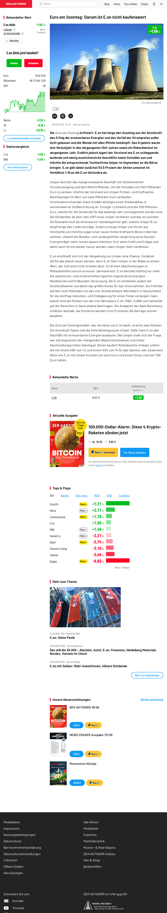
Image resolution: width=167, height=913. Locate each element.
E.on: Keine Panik (62, 638)
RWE (52, 529)
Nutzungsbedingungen (20, 835)
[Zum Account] (117, 4)
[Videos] (144, 4)
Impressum (12, 828)
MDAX (97, 495)
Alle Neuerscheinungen (152, 699)
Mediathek (91, 828)
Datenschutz (12, 841)
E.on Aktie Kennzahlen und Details (24, 138)
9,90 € (76, 754)
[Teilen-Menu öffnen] (54, 116)
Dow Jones (81, 495)
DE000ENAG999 (13, 33)
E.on (52, 523)
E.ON (56, 109)
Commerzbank (57, 517)
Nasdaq (65, 495)
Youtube (14, 908)
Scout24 (54, 504)
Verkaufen (33, 63)
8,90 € (76, 725)
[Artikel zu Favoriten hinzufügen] (70, 116)
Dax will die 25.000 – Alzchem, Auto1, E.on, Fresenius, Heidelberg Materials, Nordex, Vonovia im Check (103, 652)
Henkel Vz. (55, 536)
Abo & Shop (92, 860)
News (83, 504)
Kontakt (14, 901)
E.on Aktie (9, 25)
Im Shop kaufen (135, 452)
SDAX (109, 495)
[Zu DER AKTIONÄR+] (130, 4)
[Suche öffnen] (41, 4)
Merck (53, 510)
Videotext (11, 860)
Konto (98, 465)
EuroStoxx (124, 495)
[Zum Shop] (107, 4)
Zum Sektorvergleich (17, 167)
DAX (52, 495)
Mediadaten (12, 822)
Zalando (54, 555)
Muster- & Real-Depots (100, 847)
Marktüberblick (94, 841)
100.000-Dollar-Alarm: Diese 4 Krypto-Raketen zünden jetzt (124, 429)
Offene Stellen (13, 866)
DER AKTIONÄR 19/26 (84, 707)
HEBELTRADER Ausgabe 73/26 (91, 735)
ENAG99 (9, 29)
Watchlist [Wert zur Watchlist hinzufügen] (14, 40)
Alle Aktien (91, 822)
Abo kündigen (13, 873)
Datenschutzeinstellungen (22, 854)
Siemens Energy (58, 549)
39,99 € (77, 782)
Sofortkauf (103, 452)
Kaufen (14, 63)
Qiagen (53, 561)
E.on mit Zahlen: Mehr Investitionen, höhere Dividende (88, 666)
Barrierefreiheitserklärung (22, 847)
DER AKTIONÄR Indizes (99, 854)
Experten (90, 835)
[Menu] (162, 4)
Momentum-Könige (82, 764)
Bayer (53, 542)
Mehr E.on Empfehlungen (147, 675)
